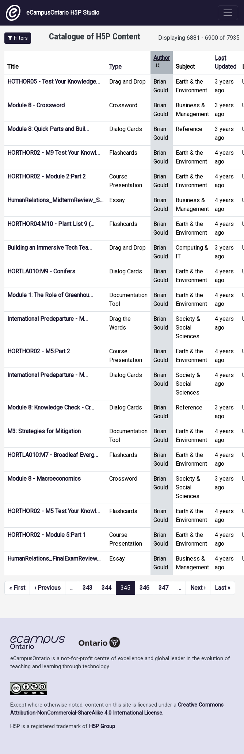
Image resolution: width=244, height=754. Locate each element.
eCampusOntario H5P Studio (52, 13)
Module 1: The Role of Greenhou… (50, 295)
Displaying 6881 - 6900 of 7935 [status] (199, 37)
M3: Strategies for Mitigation (44, 431)
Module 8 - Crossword (36, 105)
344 (106, 587)
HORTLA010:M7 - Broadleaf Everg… (52, 454)
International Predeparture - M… (47, 318)
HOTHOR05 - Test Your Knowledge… (53, 81)
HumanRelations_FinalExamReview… (53, 558)
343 (87, 587)
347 (163, 587)
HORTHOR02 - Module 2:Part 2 (46, 176)
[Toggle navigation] (228, 12)
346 (144, 587)
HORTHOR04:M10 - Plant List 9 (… (50, 223)
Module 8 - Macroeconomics (44, 478)
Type (115, 66)
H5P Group (102, 726)
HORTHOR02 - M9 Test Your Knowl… (53, 152)
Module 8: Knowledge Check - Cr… (50, 407)
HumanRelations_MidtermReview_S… (55, 200)
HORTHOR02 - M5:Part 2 (38, 351)
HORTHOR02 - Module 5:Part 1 (46, 534)
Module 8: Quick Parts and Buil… (48, 129)
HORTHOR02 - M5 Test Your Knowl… (53, 511)
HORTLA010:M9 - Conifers (41, 271)
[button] (17, 38)
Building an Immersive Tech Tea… (49, 247)
